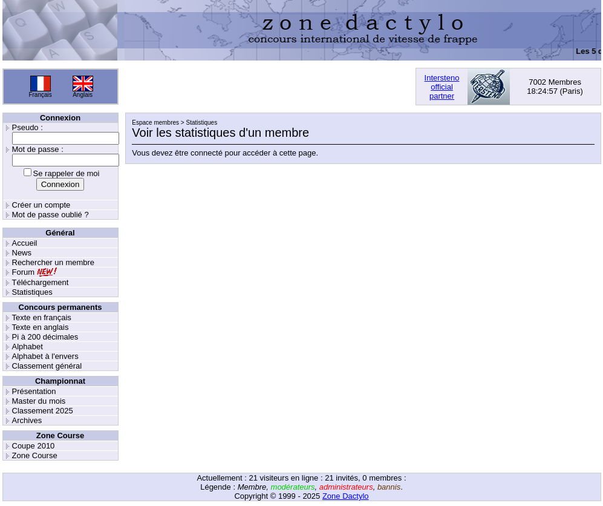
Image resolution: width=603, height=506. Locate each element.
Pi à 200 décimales (45, 336)
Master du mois (39, 401)
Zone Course (34, 455)
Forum (23, 272)
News (22, 252)
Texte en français (41, 317)
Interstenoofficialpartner (442, 86)
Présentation (34, 391)
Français (39, 94)
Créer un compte (41, 204)
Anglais (83, 94)
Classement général (47, 365)
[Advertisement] (266, 86)
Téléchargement (40, 282)
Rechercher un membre (53, 262)
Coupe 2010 (33, 445)
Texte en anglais (40, 327)
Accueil (24, 243)
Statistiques (32, 292)
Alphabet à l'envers (45, 356)
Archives (27, 420)
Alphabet (27, 346)
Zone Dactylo (345, 496)
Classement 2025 (42, 410)
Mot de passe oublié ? (50, 214)
